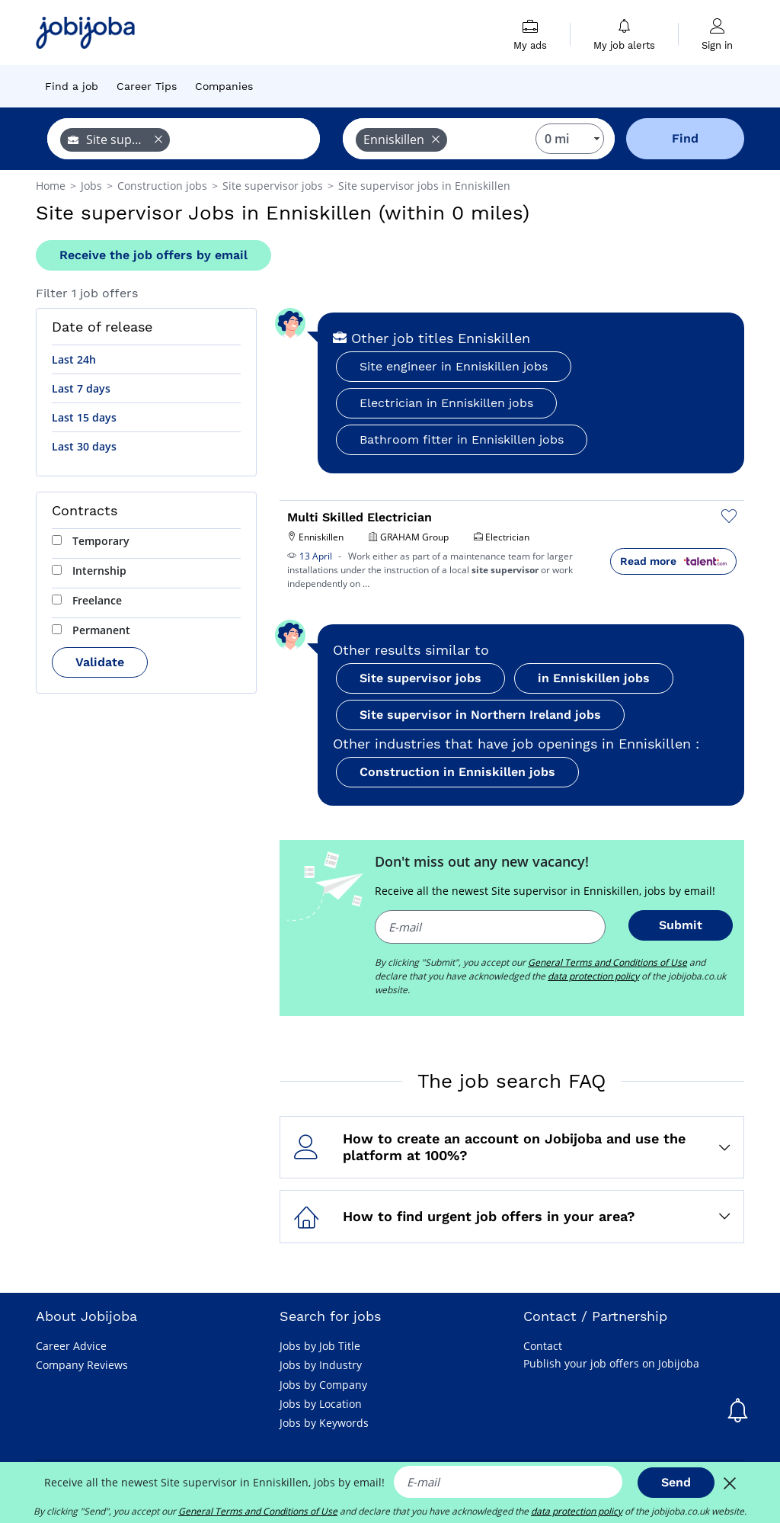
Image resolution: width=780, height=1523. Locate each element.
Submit (680, 925)
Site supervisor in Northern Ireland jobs (480, 714)
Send (676, 1482)
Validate (99, 662)
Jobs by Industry (321, 1365)
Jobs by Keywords (324, 1423)
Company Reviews (82, 1365)
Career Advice (71, 1346)
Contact (542, 1346)
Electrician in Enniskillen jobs (446, 403)
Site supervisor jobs (420, 678)
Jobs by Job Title (320, 1346)
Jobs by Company (323, 1384)
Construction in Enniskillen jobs (457, 772)
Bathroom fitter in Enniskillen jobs (462, 439)
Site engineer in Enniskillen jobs (454, 366)
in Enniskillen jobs (594, 678)
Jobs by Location (321, 1403)
